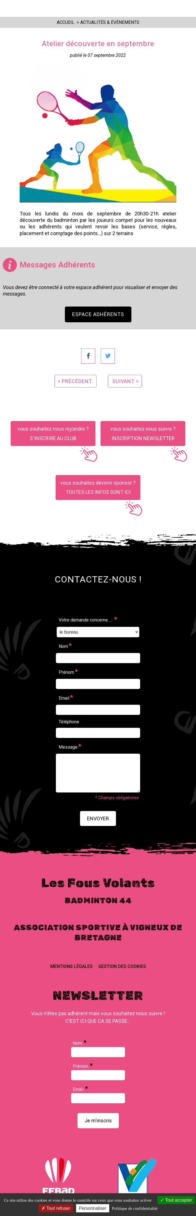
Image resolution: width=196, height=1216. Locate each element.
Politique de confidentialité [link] (135, 1208)
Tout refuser (56, 1208)
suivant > (125, 381)
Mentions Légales (71, 966)
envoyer (98, 818)
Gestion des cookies (122, 966)
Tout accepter (176, 1200)
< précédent (75, 381)
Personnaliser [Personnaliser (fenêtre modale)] (92, 1208)
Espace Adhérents (98, 314)
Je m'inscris (98, 1120)
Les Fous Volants (94, 8)
